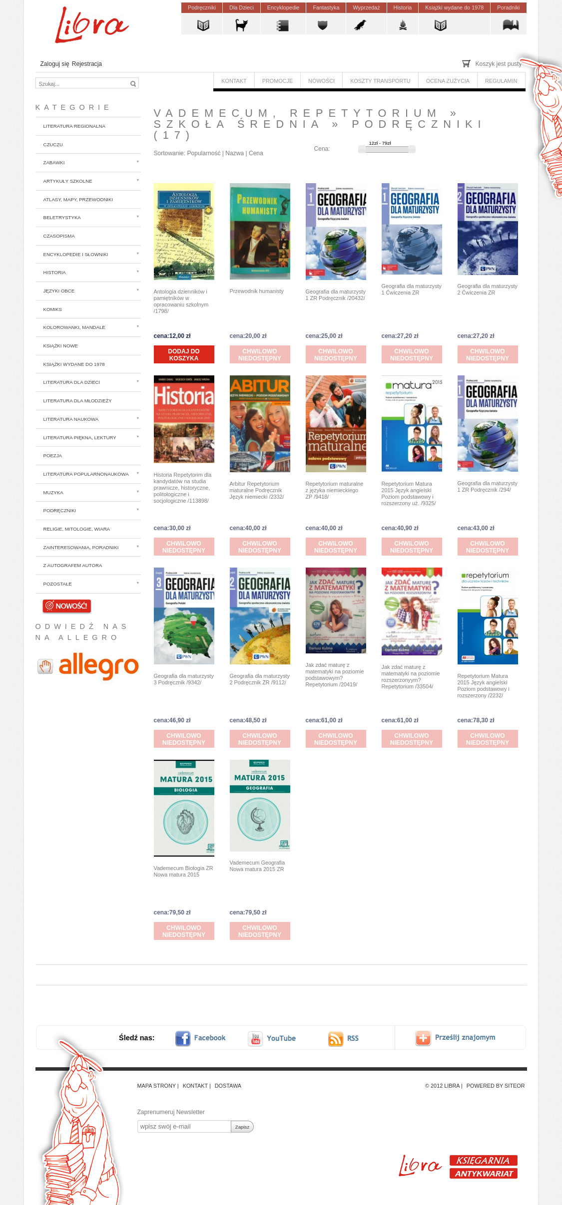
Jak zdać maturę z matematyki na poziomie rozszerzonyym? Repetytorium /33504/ (411, 676)
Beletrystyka (62, 217)
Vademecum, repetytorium (298, 113)
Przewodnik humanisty (257, 291)
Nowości (67, 605)
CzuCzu (53, 144)
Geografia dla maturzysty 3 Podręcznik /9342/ (184, 679)
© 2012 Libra (442, 1086)
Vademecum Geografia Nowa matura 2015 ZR (257, 866)
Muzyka (53, 492)
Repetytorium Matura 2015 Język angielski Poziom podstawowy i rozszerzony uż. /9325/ (409, 493)
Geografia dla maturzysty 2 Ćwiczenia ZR (488, 289)
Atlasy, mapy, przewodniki (78, 199)
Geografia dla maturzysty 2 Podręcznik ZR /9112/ (260, 679)
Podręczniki (59, 510)
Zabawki (54, 162)
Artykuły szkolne (67, 181)
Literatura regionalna (74, 126)
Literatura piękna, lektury (79, 437)
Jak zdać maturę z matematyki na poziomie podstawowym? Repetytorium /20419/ (335, 674)
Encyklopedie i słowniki (75, 254)
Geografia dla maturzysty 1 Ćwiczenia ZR (412, 289)
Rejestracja (87, 63)
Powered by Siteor (496, 1086)
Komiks (52, 309)
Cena (256, 153)
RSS (352, 1038)
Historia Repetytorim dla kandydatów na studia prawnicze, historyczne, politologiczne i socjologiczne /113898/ (183, 488)
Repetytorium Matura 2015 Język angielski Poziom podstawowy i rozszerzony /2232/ (484, 685)
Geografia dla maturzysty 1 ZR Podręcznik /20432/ (336, 295)
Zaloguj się (54, 63)
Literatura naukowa (71, 419)
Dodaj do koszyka (183, 355)
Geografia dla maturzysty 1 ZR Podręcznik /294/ (488, 486)
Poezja (52, 455)
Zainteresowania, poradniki (81, 547)
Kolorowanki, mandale (74, 327)
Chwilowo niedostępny (259, 355)
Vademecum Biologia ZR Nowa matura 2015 (183, 871)
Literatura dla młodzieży (77, 400)
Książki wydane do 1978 (74, 364)
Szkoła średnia (239, 124)
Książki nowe (60, 345)
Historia (54, 272)
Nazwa (234, 153)
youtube (273, 1038)
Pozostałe (57, 584)
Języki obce (59, 291)
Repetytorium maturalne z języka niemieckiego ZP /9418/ (335, 490)
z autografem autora (72, 565)
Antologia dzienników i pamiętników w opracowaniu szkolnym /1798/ (181, 301)
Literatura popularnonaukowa (86, 474)
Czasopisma (59, 236)
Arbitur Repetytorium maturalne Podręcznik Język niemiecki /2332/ (257, 490)
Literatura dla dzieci (71, 382)
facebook (206, 1038)
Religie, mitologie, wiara (76, 529)
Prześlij (462, 1038)
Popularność (203, 153)
